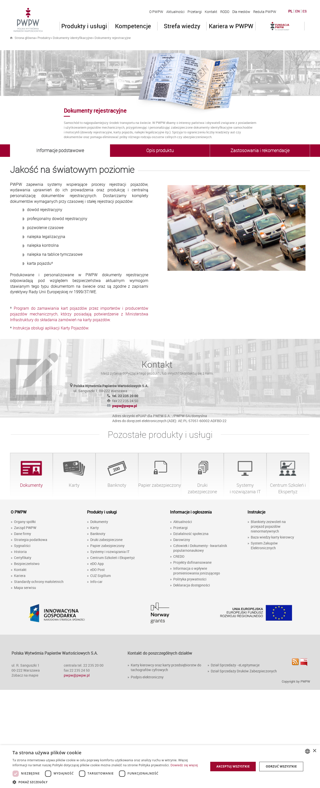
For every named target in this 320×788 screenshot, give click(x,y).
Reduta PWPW (264, 11)
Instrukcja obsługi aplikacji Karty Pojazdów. (51, 328)
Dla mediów (241, 11)
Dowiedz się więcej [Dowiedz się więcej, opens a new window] (184, 765)
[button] (107, 782)
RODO (224, 11)
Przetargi (195, 11)
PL (290, 11)
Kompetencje (133, 26)
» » (90, 37)
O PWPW (156, 11)
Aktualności (175, 11)
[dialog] (160, 766)
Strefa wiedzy (182, 26)
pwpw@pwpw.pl (124, 405)
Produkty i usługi (84, 26)
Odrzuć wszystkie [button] (281, 766)
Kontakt (211, 11)
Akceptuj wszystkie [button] (233, 766)
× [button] (314, 751)
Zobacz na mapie (25, 675)
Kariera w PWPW (231, 26)
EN (297, 11)
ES (304, 11)
